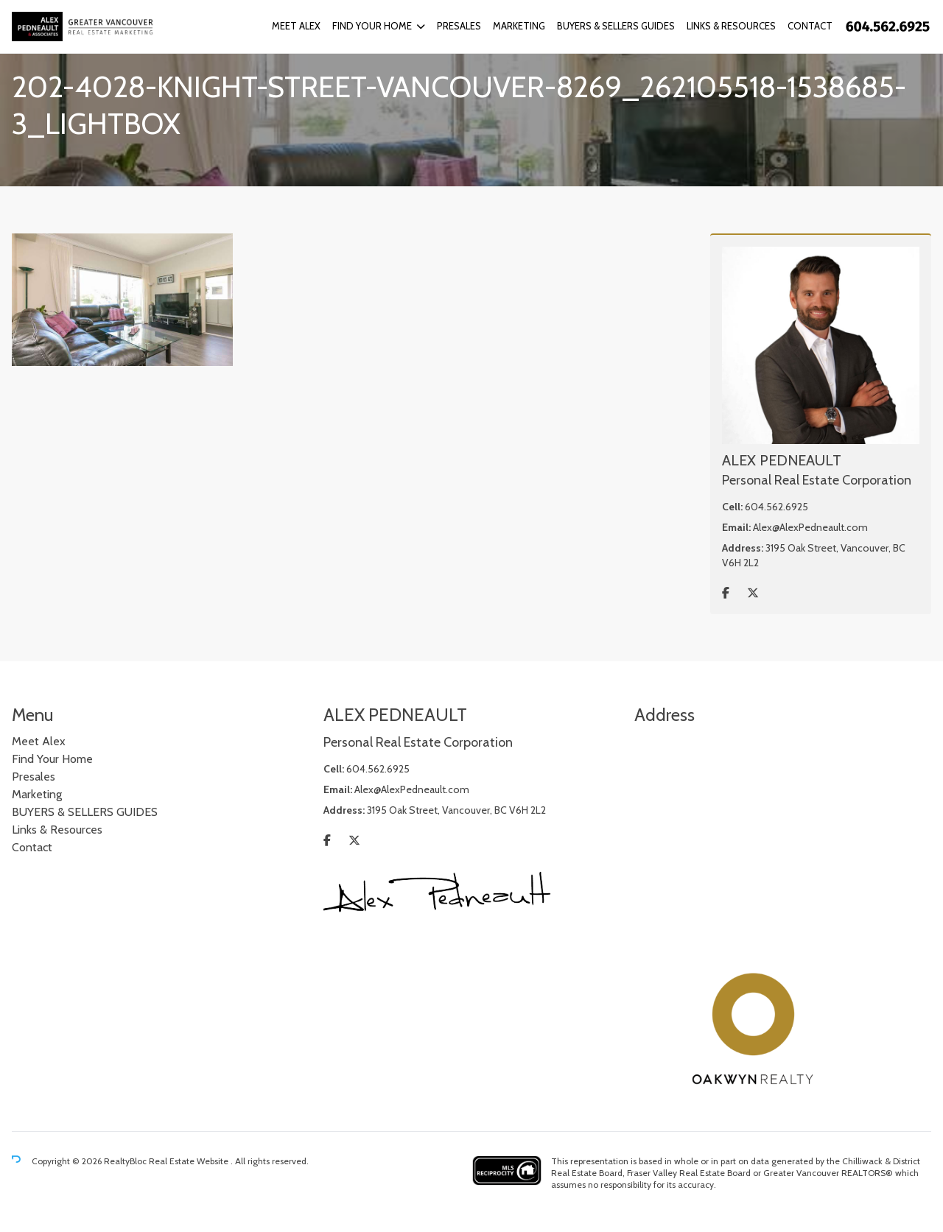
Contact (810, 26)
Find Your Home (372, 26)
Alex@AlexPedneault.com (810, 527)
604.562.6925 (776, 506)
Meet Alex (296, 26)
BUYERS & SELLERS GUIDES (616, 26)
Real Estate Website (190, 1160)
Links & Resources (731, 26)
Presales (459, 26)
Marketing (519, 26)
